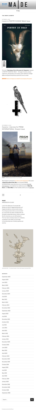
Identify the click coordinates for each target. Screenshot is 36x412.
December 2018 (6, 384)
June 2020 (4, 347)
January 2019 (5, 381)
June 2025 (4, 282)
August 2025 (5, 279)
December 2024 (6, 293)
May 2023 (4, 299)
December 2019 (6, 359)
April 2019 (4, 375)
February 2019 (5, 378)
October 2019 (5, 364)
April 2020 (4, 353)
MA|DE (4, 4)
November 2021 (6, 319)
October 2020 (5, 344)
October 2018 (5, 390)
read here (31, 187)
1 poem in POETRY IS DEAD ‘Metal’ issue (16, 21)
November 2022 (6, 308)
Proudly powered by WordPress (7, 409)
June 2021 (4, 327)
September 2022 (6, 310)
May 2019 (4, 373)
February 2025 (5, 288)
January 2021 (5, 339)
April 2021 (4, 330)
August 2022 (5, 313)
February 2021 (5, 336)
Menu (18, 10)
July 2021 (4, 324)
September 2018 (6, 392)
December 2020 (6, 341)
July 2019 (4, 370)
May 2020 (4, 350)
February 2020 (5, 356)
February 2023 (5, 305)
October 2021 (5, 322)
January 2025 (5, 291)
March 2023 (5, 302)
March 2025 (5, 285)
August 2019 (5, 367)
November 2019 (6, 361)
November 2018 (6, 387)
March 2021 (5, 333)
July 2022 (4, 316)
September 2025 (6, 276)
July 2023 (4, 296)
